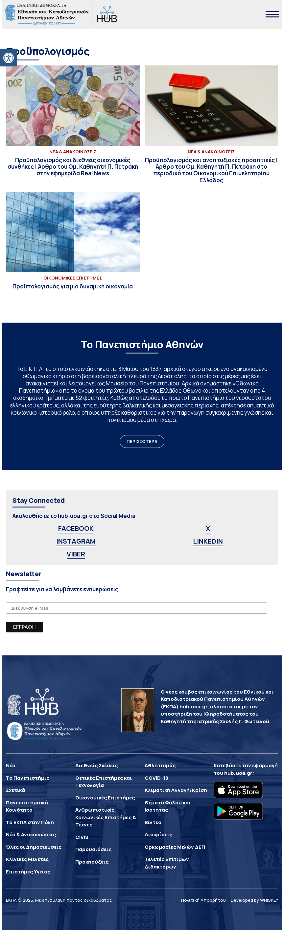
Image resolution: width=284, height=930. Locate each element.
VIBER (76, 554)
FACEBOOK (76, 528)
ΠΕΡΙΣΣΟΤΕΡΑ (142, 441)
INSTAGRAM (76, 541)
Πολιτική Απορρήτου (203, 900)
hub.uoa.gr (238, 773)
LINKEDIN (208, 541)
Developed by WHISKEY (254, 900)
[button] (8, 57)
